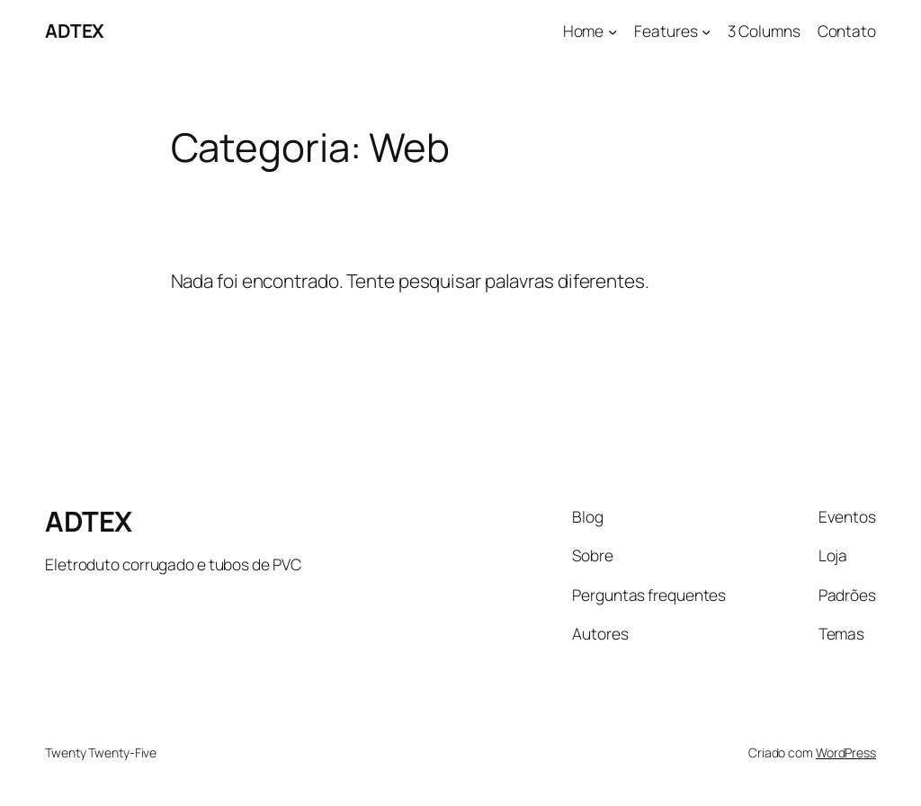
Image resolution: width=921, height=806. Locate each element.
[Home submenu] (612, 30)
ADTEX (74, 30)
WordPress (846, 752)
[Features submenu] (706, 30)
